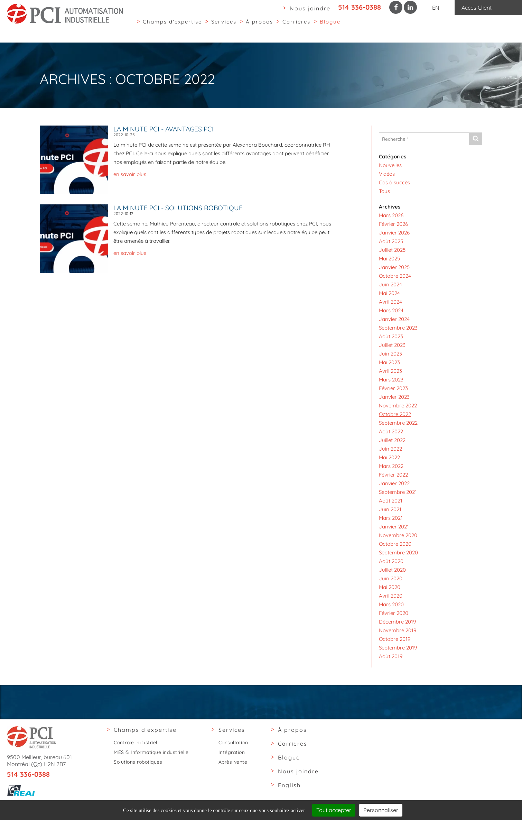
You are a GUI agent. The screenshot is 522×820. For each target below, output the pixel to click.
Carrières (296, 27)
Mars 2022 (391, 466)
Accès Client (477, 7)
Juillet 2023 (392, 345)
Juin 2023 (390, 353)
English (289, 785)
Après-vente (233, 761)
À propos (259, 27)
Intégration (231, 752)
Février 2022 (393, 474)
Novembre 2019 (397, 630)
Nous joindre (310, 8)
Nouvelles (390, 165)
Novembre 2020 (398, 535)
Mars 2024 (391, 310)
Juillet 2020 (392, 569)
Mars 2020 (391, 604)
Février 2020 (393, 613)
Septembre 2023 (398, 327)
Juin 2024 (390, 284)
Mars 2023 (391, 379)
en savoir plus (129, 174)
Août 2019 (390, 656)
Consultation (233, 742)
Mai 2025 (389, 258)
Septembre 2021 (398, 492)
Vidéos (387, 174)
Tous (384, 191)
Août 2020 (391, 561)
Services (223, 27)
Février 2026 (393, 224)
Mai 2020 (389, 587)
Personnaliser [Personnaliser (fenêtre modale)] (380, 810)
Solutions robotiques (138, 761)
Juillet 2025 (392, 250)
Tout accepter (333, 810)
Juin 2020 (390, 578)
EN (435, 7)
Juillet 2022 (392, 440)
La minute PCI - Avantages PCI (163, 129)
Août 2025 (391, 241)
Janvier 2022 (394, 483)
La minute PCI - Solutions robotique (178, 208)
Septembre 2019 (398, 647)
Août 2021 (390, 500)
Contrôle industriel (135, 742)
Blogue (330, 27)
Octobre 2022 (395, 414)
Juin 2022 (390, 448)
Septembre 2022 (398, 423)
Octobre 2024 (395, 276)
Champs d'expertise (172, 27)
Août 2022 (391, 431)
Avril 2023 (390, 371)
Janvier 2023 (394, 397)
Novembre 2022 (398, 405)
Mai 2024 (389, 293)
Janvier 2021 (394, 526)
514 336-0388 (359, 7)
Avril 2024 (390, 301)
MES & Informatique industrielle (151, 752)
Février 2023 (393, 388)
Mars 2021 (391, 518)
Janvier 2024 (394, 319)
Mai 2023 (389, 362)
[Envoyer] (475, 139)
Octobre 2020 (395, 544)
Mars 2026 (391, 215)
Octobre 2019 (394, 639)
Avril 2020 (390, 595)
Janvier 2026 (394, 232)
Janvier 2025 (394, 267)
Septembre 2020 (398, 552)
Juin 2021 (390, 509)
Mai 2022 (389, 457)
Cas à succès (394, 182)
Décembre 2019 (397, 621)
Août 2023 (391, 336)
